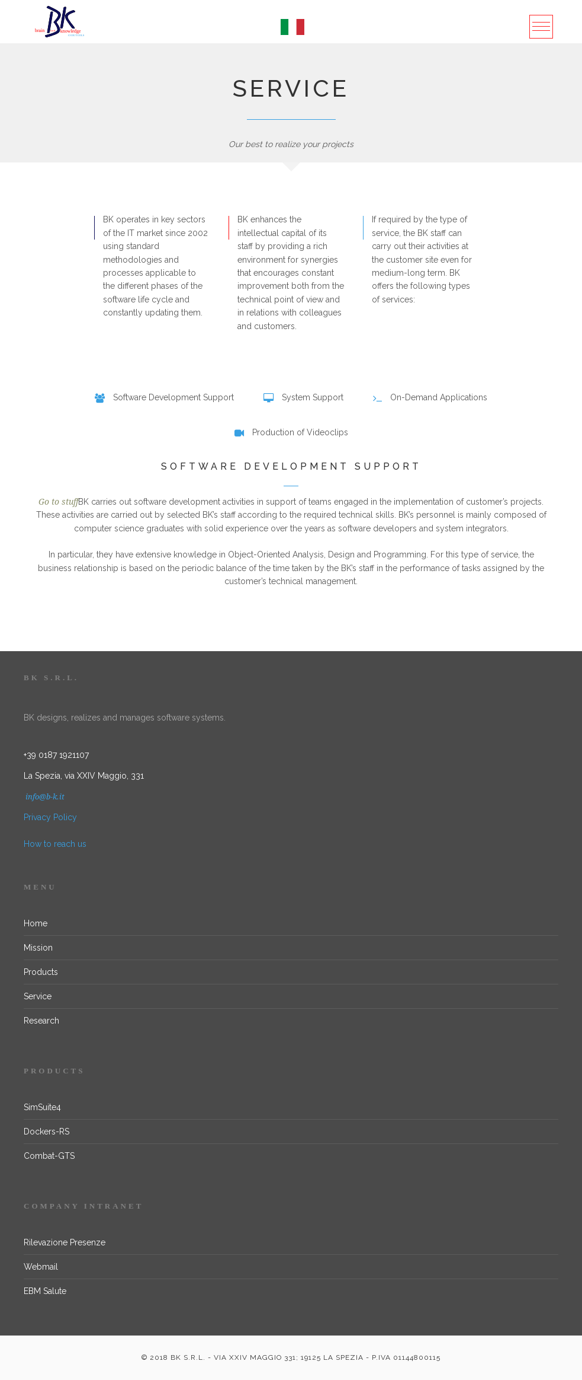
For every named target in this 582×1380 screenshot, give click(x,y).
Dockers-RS (46, 1131)
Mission (38, 947)
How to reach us (55, 844)
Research (41, 1020)
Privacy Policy (50, 817)
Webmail (41, 1266)
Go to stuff (58, 501)
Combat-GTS (49, 1156)
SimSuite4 (42, 1107)
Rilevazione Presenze (64, 1242)
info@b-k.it (44, 796)
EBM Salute (45, 1291)
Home (35, 923)
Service (38, 996)
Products (41, 972)
